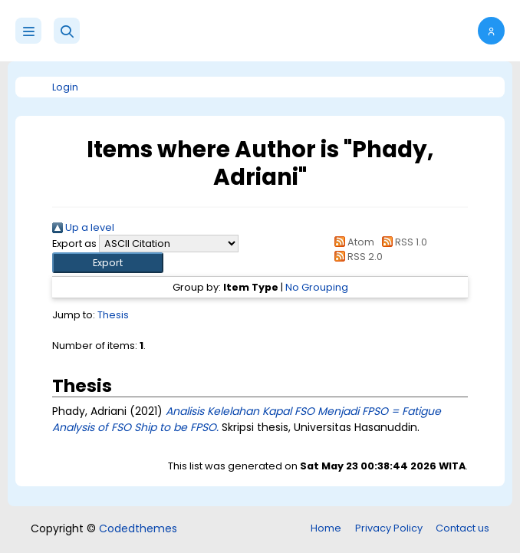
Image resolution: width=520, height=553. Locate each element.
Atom (352, 242)
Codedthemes (138, 528)
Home (326, 528)
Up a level (83, 227)
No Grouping (316, 287)
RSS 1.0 (401, 242)
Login (65, 87)
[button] (67, 31)
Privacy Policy (389, 528)
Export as (74, 243)
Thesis (113, 314)
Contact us (462, 528)
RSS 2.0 (356, 256)
